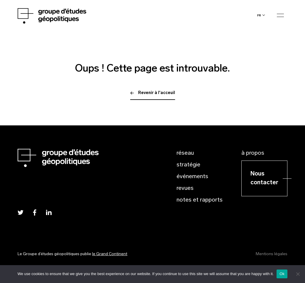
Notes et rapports (200, 200)
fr (259, 15)
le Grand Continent (109, 254)
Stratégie (188, 165)
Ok (281, 274)
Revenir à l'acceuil (152, 93)
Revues (185, 188)
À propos (252, 153)
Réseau (185, 153)
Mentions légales (271, 254)
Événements (192, 177)
